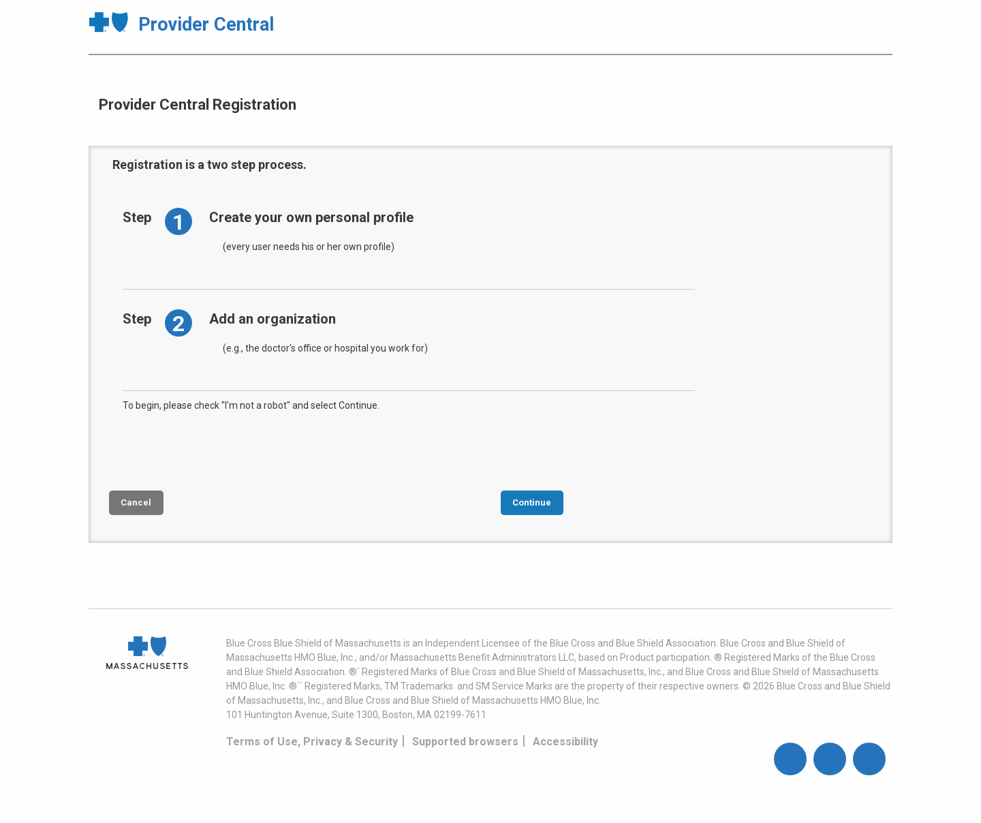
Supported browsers (465, 741)
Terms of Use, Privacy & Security (312, 741)
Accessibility (565, 741)
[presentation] (226, 449)
